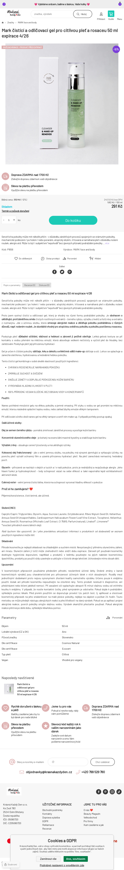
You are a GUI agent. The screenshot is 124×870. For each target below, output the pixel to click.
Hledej (84, 14)
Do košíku (73, 220)
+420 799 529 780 (93, 772)
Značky (10, 22)
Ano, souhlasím (75, 859)
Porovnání (72, 258)
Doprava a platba (51, 817)
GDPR (45, 821)
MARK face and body (27, 22)
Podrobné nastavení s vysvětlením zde (62, 865)
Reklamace (48, 824)
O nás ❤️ (88, 810)
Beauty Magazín (92, 813)
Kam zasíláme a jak (94, 824)
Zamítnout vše (48, 859)
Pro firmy (88, 821)
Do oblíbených (25, 258)
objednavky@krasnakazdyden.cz (49, 772)
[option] (62, 103)
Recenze (47, 828)
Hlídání (98, 258)
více (107, 243)
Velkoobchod (90, 817)
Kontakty (47, 813)
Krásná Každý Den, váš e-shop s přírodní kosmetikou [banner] (16, 13)
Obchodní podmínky (52, 810)
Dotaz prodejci (53, 258)
